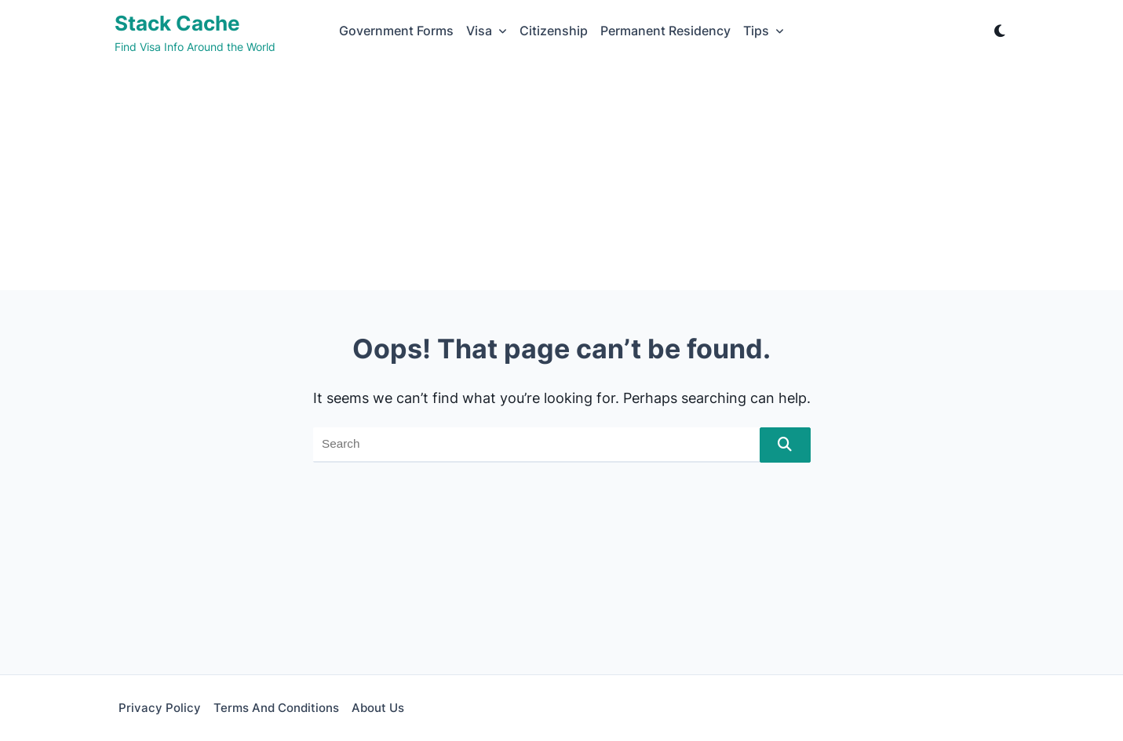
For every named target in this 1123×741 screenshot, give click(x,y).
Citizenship (554, 31)
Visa (486, 31)
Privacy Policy (159, 707)
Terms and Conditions (276, 707)
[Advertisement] (562, 180)
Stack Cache (177, 23)
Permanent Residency (665, 31)
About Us (378, 707)
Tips (763, 31)
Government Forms (396, 31)
